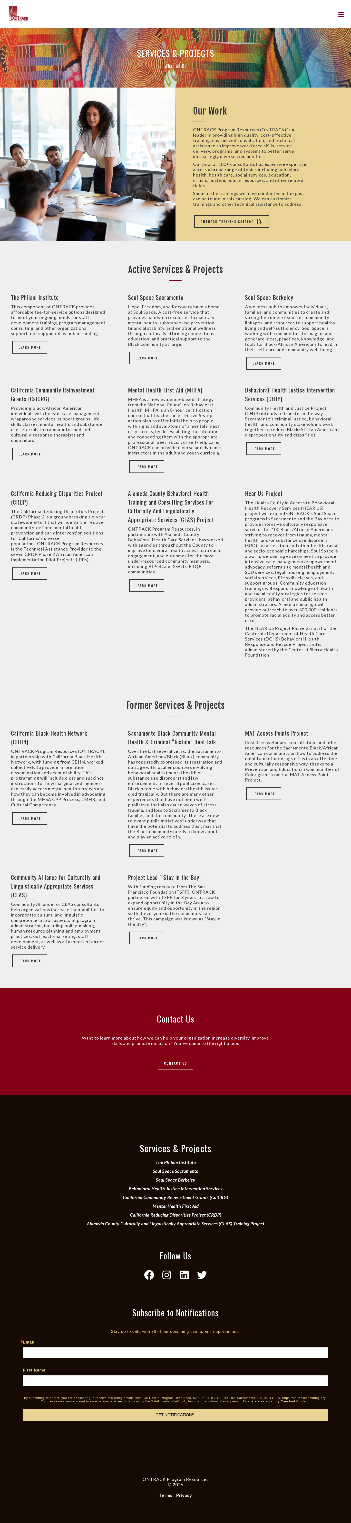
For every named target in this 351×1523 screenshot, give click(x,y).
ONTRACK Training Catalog (232, 221)
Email (29, 1342)
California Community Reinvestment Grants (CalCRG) (175, 1197)
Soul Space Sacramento (175, 1171)
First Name (34, 1370)
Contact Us (175, 1063)
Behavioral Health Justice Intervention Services (175, 1188)
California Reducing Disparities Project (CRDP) (175, 1215)
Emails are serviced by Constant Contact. (276, 1401)
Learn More (30, 347)
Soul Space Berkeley (175, 1180)
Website (175, 1490)
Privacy (184, 1495)
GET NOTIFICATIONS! (175, 1415)
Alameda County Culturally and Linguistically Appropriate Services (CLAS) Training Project (175, 1223)
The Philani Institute (176, 1162)
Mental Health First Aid (176, 1206)
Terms (165, 1495)
